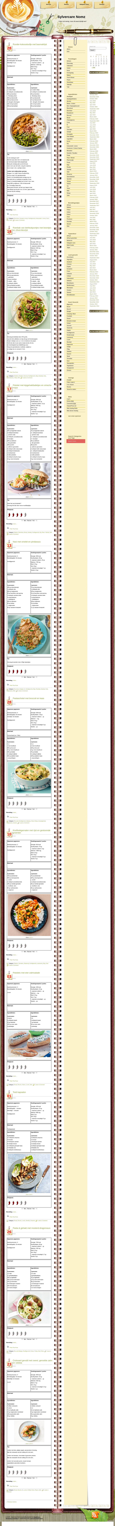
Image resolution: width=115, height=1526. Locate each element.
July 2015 (92, 237)
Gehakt (30, 532)
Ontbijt (29, 1490)
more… (15, 209)
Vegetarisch (9, 691)
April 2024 (93, 115)
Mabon (69, 75)
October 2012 (94, 304)
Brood (25, 532)
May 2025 (92, 102)
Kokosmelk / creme (41, 218)
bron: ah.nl (29, 1443)
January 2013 (94, 298)
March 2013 (93, 294)
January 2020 (94, 153)
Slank (68, 356)
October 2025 (94, 98)
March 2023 (93, 131)
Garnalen (21, 963)
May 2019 (92, 167)
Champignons (71, 120)
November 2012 (94, 302)
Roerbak (41, 376)
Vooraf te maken (71, 389)
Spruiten (69, 179)
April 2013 (93, 292)
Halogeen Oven (84, 4)
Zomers (15, 823)
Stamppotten (70, 363)
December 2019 (94, 155)
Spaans (69, 292)
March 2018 (93, 195)
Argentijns (69, 259)
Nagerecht (70, 344)
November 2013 (94, 278)
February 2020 (94, 151)
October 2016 (94, 215)
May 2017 (92, 209)
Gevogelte (70, 134)
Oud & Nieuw (70, 77)
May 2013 (92, 290)
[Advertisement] (75, 425)
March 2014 (93, 270)
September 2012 (94, 306)
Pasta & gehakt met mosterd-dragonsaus (31, 1228)
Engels (69, 266)
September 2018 (94, 183)
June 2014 (93, 263)
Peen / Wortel (45, 532)
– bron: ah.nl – (29, 1058)
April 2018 (93, 193)
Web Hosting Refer (72, 408)
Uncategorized (42, 821)
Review (69, 387)
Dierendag (70, 63)
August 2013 (93, 284)
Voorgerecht (70, 368)
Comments (71, 403)
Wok (19, 377)
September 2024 (94, 108)
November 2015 (94, 229)
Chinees (69, 264)
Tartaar (69, 181)
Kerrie (68, 141)
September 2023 (94, 121)
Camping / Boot (71, 313)
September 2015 (94, 233)
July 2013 (92, 286)
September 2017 (94, 205)
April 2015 (93, 243)
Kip (40, 532)
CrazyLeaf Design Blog (36, 1518)
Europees (69, 269)
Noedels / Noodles (72, 153)
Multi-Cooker (70, 245)
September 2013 (94, 282)
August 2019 (93, 161)
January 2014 (94, 274)
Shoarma (32, 1220)
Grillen (68, 212)
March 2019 (93, 171)
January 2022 (94, 143)
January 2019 (94, 175)
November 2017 (94, 203)
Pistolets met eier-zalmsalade (26, 973)
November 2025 (94, 96)
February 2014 (94, 271)
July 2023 (92, 123)
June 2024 (93, 111)
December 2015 (94, 227)
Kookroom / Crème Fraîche (74, 148)
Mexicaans (70, 287)
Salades (69, 351)
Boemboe (16, 218)
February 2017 (94, 211)
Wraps (68, 193)
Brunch (19, 1084)
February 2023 (94, 133)
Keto (68, 51)
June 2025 (93, 100)
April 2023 (93, 129)
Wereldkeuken (71, 294)
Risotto (69, 167)
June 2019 (93, 165)
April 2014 (93, 267)
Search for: (92, 46)
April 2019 (93, 169)
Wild (68, 190)
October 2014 (94, 255)
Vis (68, 186)
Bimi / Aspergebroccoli (73, 106)
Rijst (7, 220)
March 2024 (93, 116)
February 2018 (94, 197)
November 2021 (94, 147)
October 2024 (94, 106)
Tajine (68, 247)
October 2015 (94, 231)
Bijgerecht (69, 304)
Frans (68, 271)
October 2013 (94, 280)
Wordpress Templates (12, 1518)
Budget (21, 376)
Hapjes (69, 330)
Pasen (36, 1490)
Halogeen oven (71, 243)
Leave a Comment (20, 220)
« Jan (93, 67)
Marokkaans (70, 283)
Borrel (68, 306)
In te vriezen (70, 384)
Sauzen (69, 354)
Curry (68, 122)
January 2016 (94, 225)
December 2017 (94, 201)
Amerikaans (70, 257)
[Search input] (76, 441)
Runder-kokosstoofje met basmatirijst (30, 44)
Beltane (69, 61)
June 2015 (93, 239)
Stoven (69, 224)
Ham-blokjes (70, 136)
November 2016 (94, 213)
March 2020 (93, 149)
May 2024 (92, 112)
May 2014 (92, 265)
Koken (23, 1084)
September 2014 (94, 257)
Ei (24, 689)
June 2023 (93, 125)
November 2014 (94, 253)
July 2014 (92, 261)
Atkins (68, 49)
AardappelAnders (72, 99)
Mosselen (69, 150)
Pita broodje (70, 160)
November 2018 (94, 179)
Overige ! (102, 4)
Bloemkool (70, 108)
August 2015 (93, 235)
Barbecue (69, 240)
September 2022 (94, 137)
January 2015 (94, 249)
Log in (68, 399)
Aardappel (70, 96)
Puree (68, 162)
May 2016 (92, 219)
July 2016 (92, 217)
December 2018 (94, 177)
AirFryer (48, 4)
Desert (68, 318)
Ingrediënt (69, 139)
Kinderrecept (70, 335)
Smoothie (69, 358)
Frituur (68, 209)
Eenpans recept (24, 218)
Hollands (69, 273)
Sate (68, 172)
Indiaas (69, 276)
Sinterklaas (70, 82)
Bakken (16, 532)
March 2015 (93, 245)
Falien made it (71, 382)
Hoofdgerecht (31, 218)
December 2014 (94, 251)
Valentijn (69, 84)
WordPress (37, 1517)
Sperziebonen (10, 377)
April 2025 (93, 104)
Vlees (10, 220)
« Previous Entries (11, 1502)
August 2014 (93, 259)
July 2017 (92, 207)
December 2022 (94, 135)
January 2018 (94, 199)
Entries (70, 401)
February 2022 (94, 141)
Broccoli (16, 821)
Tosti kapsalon (19, 1092)
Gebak (68, 323)
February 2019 (94, 173)
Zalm (31, 1084)
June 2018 (93, 189)
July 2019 (92, 163)
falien (14, 50)
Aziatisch (16, 376)
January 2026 (94, 94)
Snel (45, 376)
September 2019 (94, 159)
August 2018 (93, 185)
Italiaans (28, 821)
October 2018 (94, 181)
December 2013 (94, 275)
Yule (68, 87)
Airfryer (69, 205)
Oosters (69, 290)
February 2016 (94, 223)
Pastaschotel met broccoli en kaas (28, 698)
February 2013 (94, 296)
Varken (69, 183)
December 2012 (94, 300)
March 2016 (93, 221)
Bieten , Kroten (71, 103)
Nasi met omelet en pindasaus (27, 542)
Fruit (68, 127)
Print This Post (14, 214)
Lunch (27, 1084)
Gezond (25, 376)
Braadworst (70, 113)
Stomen (66, 4)
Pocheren (69, 219)
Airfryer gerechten (72, 238)
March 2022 (93, 139)
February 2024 (94, 119)
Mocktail (69, 342)
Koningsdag (70, 72)
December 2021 (94, 145)
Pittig (68, 349)
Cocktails (69, 316)
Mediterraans (70, 285)
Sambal (43, 689)
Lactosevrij (39, 963)
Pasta (36, 821)
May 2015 (92, 241)
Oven (47, 218)
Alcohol (69, 101)
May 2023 (92, 127)
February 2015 (94, 247)
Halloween (70, 65)
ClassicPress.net (71, 406)
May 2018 (92, 191)
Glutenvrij (26, 963)
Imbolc (68, 68)
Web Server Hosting (72, 410)
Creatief (69, 380)
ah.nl (30, 151)
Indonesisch (70, 278)
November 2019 (94, 157)
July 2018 (92, 187)
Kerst (68, 70)
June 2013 (93, 288)
